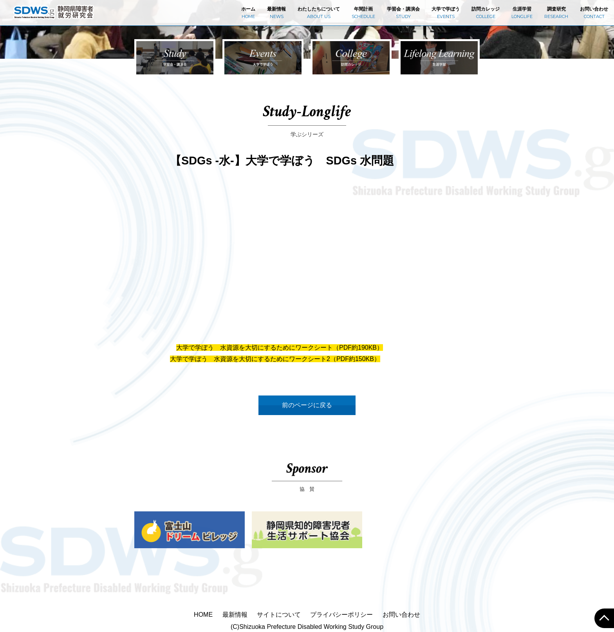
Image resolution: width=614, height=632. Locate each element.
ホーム (248, 12)
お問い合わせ (594, 12)
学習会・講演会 (403, 12)
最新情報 (276, 12)
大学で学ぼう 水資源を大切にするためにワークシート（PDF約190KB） (279, 347)
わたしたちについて (319, 12)
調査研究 (556, 12)
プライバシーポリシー (341, 614)
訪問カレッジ (485, 12)
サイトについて (279, 614)
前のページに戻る (307, 405)
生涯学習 (522, 12)
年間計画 (363, 12)
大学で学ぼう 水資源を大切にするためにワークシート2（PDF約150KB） (275, 359)
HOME (203, 614)
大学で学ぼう (446, 12)
